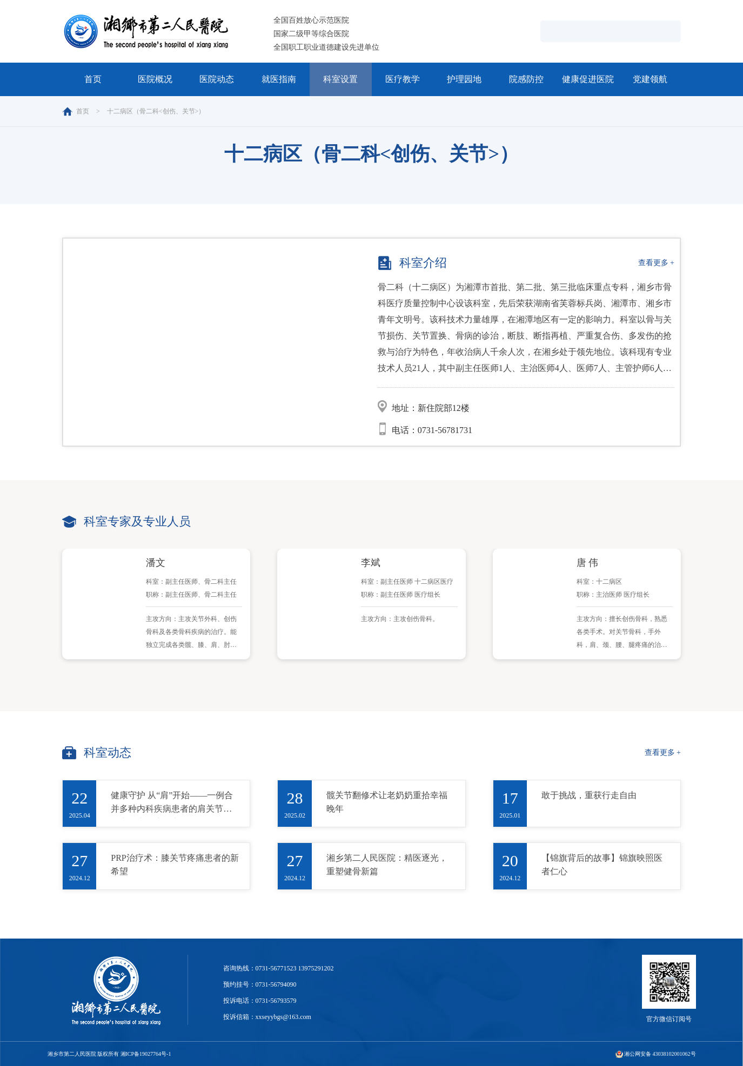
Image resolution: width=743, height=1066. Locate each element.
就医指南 (279, 79)
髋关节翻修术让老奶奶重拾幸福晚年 (386, 802)
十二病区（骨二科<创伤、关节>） (156, 111)
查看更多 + (656, 263)
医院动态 (216, 79)
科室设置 (340, 79)
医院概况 (155, 79)
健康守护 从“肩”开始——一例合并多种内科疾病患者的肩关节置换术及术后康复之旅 (172, 804)
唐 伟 (588, 562)
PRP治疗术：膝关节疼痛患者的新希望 (174, 864)
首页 (93, 79)
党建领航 (650, 79)
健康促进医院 (588, 79)
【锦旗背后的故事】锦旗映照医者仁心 (601, 864)
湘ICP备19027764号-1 (146, 1054)
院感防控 (526, 79)
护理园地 (464, 79)
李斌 (370, 562)
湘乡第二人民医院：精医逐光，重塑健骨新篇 (386, 864)
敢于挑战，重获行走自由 (589, 795)
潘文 (155, 562)
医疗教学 (402, 79)
